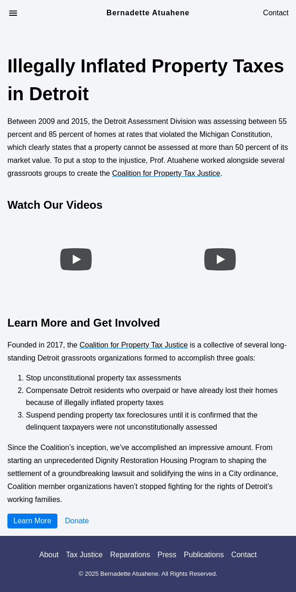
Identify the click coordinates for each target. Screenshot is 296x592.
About (49, 555)
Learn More (32, 521)
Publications (204, 555)
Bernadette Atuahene (148, 13)
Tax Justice (84, 555)
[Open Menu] (13, 13)
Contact (275, 13)
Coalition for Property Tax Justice (166, 173)
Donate (76, 521)
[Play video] (76, 259)
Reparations (130, 555)
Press (166, 555)
